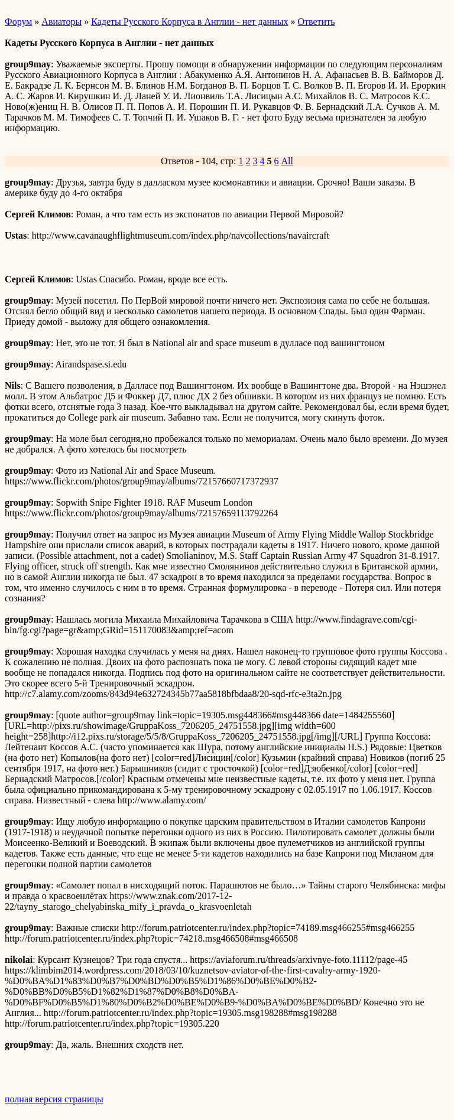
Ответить (316, 22)
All (287, 161)
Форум (18, 22)
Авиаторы (61, 22)
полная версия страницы (54, 1099)
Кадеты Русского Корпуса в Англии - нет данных (189, 22)
